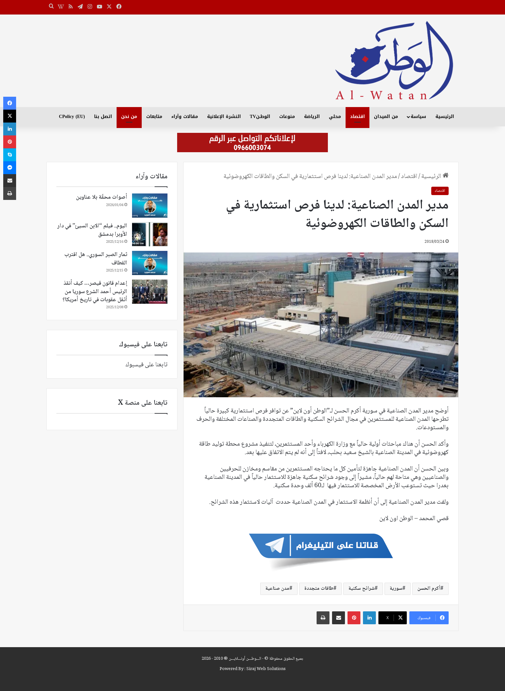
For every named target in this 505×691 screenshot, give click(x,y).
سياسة (418, 116)
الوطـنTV (260, 116)
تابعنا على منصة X (142, 403)
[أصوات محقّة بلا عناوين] (149, 205)
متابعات (154, 116)
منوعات (287, 116)
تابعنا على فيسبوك (146, 365)
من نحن (129, 116)
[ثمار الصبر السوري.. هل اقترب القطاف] (149, 263)
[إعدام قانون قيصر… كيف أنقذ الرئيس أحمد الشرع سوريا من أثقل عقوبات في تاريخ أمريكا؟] (149, 292)
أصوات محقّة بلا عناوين (101, 197)
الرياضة (312, 116)
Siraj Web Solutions (266, 669)
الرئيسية (444, 116)
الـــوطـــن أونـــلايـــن (245, 658)
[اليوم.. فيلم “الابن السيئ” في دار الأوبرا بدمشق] (149, 234)
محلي (335, 116)
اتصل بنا (103, 116)
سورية (396, 588)
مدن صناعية (277, 588)
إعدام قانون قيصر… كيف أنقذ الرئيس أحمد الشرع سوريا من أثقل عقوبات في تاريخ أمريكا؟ (94, 291)
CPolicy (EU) (72, 116)
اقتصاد (357, 116)
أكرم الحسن (428, 588)
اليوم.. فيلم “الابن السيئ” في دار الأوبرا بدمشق (92, 230)
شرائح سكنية (361, 588)
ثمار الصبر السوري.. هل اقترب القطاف (95, 259)
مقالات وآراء (184, 116)
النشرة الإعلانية (224, 116)
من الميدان (386, 116)
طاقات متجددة (318, 588)
